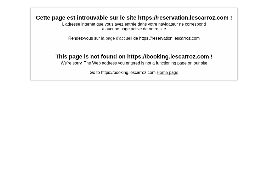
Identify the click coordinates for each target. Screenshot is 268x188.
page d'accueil (118, 38)
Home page (167, 72)
